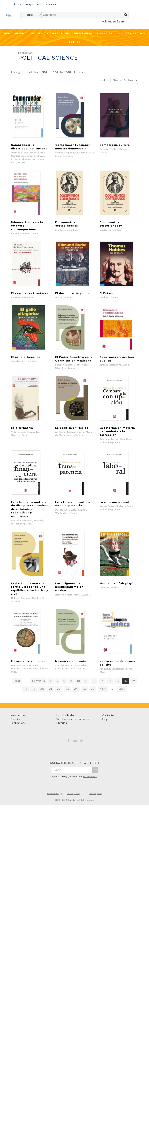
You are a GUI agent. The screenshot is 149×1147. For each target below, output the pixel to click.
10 (78, 660)
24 (76, 668)
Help (105, 698)
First (16, 660)
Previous (38, 660)
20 (42, 668)
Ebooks (37, 33)
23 (67, 668)
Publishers (83, 33)
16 (125, 660)
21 (50, 668)
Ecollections (58, 33)
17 (133, 660)
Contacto (108, 694)
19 (33, 668)
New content (18, 694)
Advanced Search (114, 21)
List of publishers (66, 694)
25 (84, 668)
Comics (74, 42)
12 (93, 660)
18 (25, 668)
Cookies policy (95, 773)
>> (95, 749)
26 (93, 668)
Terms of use (53, 773)
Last (121, 668)
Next (102, 668)
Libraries (105, 33)
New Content (15, 33)
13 (101, 660)
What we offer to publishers (73, 698)
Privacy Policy (90, 756)
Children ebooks (131, 33)
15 (117, 660)
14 (109, 660)
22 (59, 668)
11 (86, 660)
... (26, 660)
